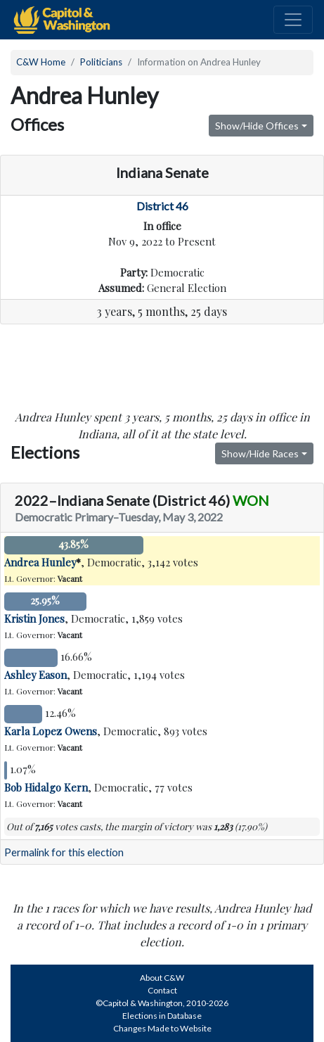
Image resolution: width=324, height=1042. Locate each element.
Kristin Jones (34, 618)
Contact (162, 990)
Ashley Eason (35, 675)
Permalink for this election (64, 852)
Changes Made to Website (162, 1028)
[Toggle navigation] (293, 20)
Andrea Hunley (40, 562)
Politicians (101, 62)
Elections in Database (162, 1015)
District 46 (162, 205)
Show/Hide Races (260, 453)
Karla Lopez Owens (50, 731)
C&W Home (40, 62)
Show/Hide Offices (257, 126)
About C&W (162, 977)
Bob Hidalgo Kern (46, 787)
